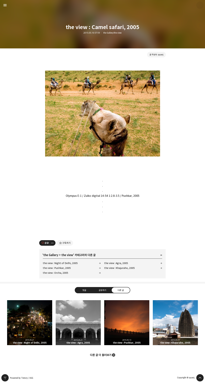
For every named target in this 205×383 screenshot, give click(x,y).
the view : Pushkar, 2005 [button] (126, 322)
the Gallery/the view (112, 33)
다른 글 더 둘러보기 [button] (101, 355)
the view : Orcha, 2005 (55, 272)
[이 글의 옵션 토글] (52, 243)
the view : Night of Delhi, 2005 (60, 263)
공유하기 (102, 290)
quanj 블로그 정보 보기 (200, 5)
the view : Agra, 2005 (116, 263)
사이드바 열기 (5, 5)
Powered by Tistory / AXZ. (22, 378)
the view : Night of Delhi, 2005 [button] (29, 322)
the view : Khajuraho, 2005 (119, 268)
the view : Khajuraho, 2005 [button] (175, 322)
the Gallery (50, 255)
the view (67, 255)
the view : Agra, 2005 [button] (78, 322)
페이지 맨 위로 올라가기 (200, 378)
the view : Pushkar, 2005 (57, 268)
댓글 (84, 290)
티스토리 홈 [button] (5, 378)
